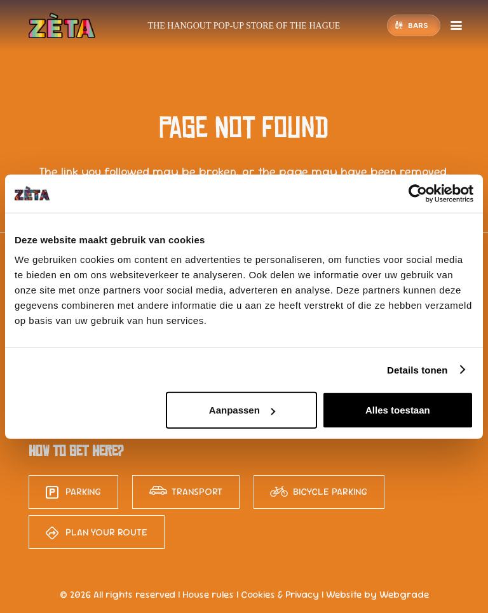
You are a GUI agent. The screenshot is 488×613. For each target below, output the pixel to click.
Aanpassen (242, 410)
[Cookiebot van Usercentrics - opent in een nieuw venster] (417, 193)
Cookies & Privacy (280, 594)
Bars (418, 25)
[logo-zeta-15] (62, 25)
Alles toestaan (397, 410)
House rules (208, 594)
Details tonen (417, 369)
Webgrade (404, 594)
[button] (456, 25)
